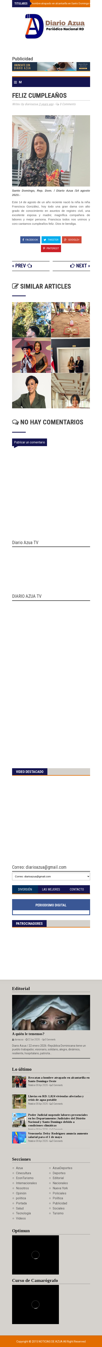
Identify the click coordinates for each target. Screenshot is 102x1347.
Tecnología (23, 1213)
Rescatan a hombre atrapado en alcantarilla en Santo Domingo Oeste (56, 3)
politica (21, 1198)
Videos (21, 1218)
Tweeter (51, 239)
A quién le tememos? (28, 1034)
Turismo (58, 1213)
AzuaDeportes (62, 1168)
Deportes (59, 1173)
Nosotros (22, 1188)
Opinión (21, 1193)
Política (58, 1198)
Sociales (59, 1208)
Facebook (30, 239)
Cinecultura (23, 1173)
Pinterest (51, 248)
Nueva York (60, 1188)
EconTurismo (25, 1178)
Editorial (58, 1178)
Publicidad (60, 1203)
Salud (20, 1208)
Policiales (59, 1193)
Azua (19, 1168)
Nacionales (60, 1183)
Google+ (71, 239)
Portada (21, 1203)
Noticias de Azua (51, 1341)
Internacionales (26, 1183)
